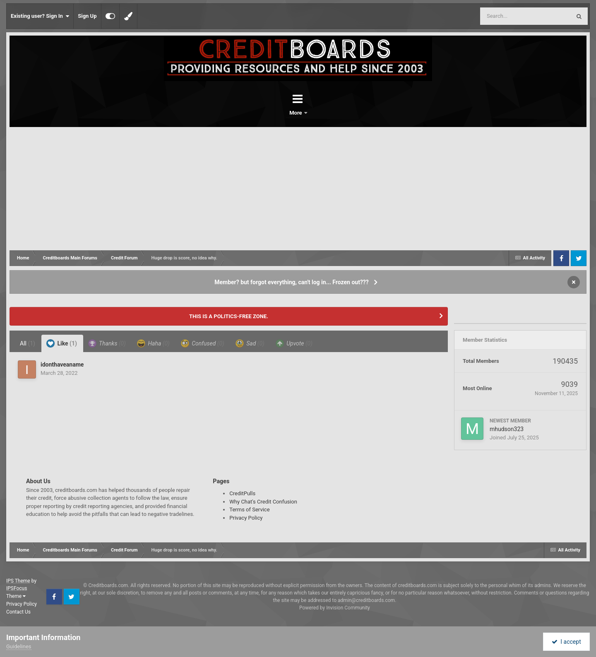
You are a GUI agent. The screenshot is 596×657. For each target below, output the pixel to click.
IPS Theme (18, 581)
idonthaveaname (62, 364)
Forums (275, 113)
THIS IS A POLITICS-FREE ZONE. (228, 316)
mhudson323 (507, 429)
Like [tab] (61, 343)
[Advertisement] (298, 189)
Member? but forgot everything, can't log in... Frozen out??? (291, 282)
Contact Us (18, 612)
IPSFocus (16, 588)
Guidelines (18, 646)
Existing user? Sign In (40, 16)
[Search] (504, 16)
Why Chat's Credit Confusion (263, 502)
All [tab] (27, 343)
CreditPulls (242, 493)
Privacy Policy (245, 518)
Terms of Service (249, 509)
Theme (16, 596)
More (319, 113)
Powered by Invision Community (334, 608)
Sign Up (87, 16)
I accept (566, 641)
